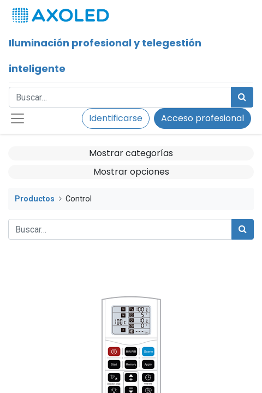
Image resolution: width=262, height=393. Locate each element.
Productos (35, 199)
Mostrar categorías (131, 153)
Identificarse (115, 118)
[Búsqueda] (242, 97)
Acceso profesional (202, 118)
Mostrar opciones (131, 171)
